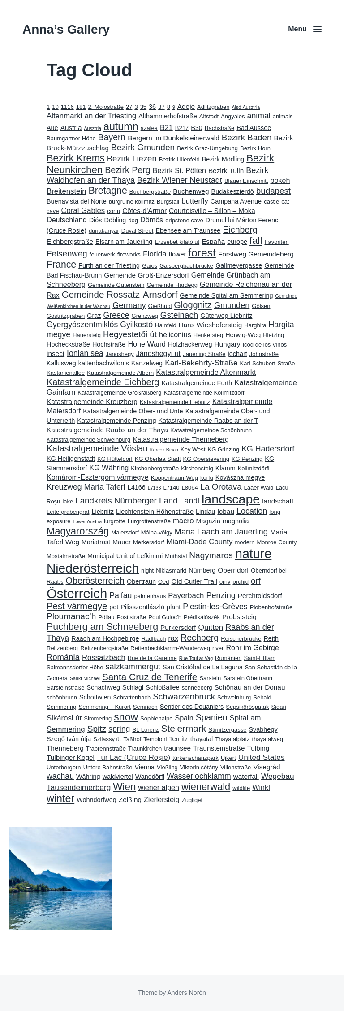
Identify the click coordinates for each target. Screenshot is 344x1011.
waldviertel (118, 776)
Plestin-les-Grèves (215, 606)
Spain (184, 718)
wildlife (241, 788)
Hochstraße (108, 344)
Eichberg (240, 229)
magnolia (236, 521)
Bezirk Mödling (223, 159)
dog (133, 220)
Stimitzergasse (227, 729)
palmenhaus (150, 596)
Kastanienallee (66, 372)
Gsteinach (179, 315)
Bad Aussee (253, 127)
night (147, 570)
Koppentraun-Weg (174, 477)
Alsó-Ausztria (246, 107)
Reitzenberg (62, 648)
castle (271, 201)
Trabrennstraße (106, 748)
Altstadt (209, 116)
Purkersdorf (178, 627)
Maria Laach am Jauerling (221, 531)
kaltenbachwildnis (103, 363)
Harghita (255, 325)
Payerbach (186, 595)
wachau (60, 776)
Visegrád (266, 767)
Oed (163, 581)
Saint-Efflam (259, 658)
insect (55, 353)
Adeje (186, 106)
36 (152, 106)
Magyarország (78, 531)
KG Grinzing (223, 449)
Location (251, 511)
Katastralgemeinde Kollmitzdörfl (204, 392)
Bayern (111, 137)
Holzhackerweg (190, 344)
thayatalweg (267, 739)
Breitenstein (66, 191)
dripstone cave (184, 220)
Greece (116, 315)
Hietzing (273, 335)
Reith (271, 638)
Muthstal (176, 556)
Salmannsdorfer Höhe (75, 667)
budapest (273, 190)
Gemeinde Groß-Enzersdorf (146, 275)
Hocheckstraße (68, 344)
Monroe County (277, 542)
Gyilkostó (136, 324)
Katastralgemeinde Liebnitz (175, 402)
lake (67, 501)
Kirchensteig (197, 468)
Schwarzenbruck (184, 696)
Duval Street (137, 230)
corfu (113, 211)
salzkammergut (132, 666)
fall (255, 240)
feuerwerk (102, 254)
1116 (67, 107)
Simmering (98, 718)
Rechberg (200, 637)
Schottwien (95, 697)
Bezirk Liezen (132, 158)
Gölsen (261, 306)
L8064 (190, 487)
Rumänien (228, 658)
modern (244, 542)
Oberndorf (233, 570)
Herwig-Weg (243, 334)
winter (60, 798)
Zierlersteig (162, 799)
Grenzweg (145, 315)
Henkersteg (208, 335)
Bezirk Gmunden (143, 147)
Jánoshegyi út (158, 353)
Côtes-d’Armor (144, 210)
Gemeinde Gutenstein (116, 285)
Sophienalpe (156, 718)
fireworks (129, 254)
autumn (120, 126)
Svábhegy (263, 729)
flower (177, 254)
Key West (193, 449)
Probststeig (239, 616)
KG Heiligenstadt (71, 458)
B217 (182, 128)
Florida (155, 253)
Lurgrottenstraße (149, 521)
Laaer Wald (259, 487)
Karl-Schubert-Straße (267, 363)
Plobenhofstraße (271, 607)
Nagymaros (211, 555)
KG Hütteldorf (115, 459)
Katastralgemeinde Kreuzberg (92, 401)
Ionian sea (85, 353)
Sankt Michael (85, 678)
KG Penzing (247, 459)
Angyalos (233, 116)
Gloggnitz (193, 305)
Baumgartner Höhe (71, 138)
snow (126, 717)
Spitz (96, 728)
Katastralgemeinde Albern (120, 372)
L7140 (171, 487)
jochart (237, 353)
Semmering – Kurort (104, 706)
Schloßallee (162, 687)
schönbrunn (62, 697)
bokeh (280, 180)
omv (225, 581)
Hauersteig (87, 335)
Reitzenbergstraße (104, 648)
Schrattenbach (131, 697)
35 (143, 107)
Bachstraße (219, 128)
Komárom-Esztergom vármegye (98, 477)
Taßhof (132, 739)
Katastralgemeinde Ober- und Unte (133, 411)
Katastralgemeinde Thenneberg (181, 439)
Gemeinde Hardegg (171, 285)
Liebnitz (102, 511)
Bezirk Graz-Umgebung (207, 148)
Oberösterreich (95, 581)
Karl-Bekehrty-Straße (201, 362)
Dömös (151, 220)
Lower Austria (87, 521)
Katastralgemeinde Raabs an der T (208, 420)
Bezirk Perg (127, 170)
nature (253, 554)
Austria (71, 127)
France (61, 264)
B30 (196, 127)
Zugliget (192, 800)
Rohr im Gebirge (252, 647)
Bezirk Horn (255, 148)
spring (119, 729)
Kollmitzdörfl (254, 468)
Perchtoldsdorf (260, 595)
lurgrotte (114, 521)
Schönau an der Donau (250, 687)
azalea (149, 128)
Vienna (144, 767)
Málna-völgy (156, 532)
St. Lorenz (145, 729)
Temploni (155, 739)
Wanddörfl (149, 776)
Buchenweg (191, 191)
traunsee (177, 748)
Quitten (210, 627)
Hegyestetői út (130, 334)
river (218, 648)
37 (161, 107)
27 (129, 107)
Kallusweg (61, 363)
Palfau (120, 595)
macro (183, 520)
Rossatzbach (103, 657)
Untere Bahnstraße (108, 767)
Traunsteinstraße (219, 748)
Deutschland (67, 220)
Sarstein (210, 678)
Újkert (228, 758)
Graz (94, 315)
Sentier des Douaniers (192, 706)
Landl (189, 500)
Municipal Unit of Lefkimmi (125, 556)
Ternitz (178, 738)
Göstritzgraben (66, 315)
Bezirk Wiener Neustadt (179, 180)
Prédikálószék (202, 617)
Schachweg (103, 687)
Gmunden (231, 305)
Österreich (77, 593)
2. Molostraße (105, 107)
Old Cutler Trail (194, 581)
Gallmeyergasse (238, 265)
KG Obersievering (206, 459)
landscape (231, 499)
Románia (63, 657)
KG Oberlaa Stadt (158, 459)
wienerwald (205, 786)
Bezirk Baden (247, 137)
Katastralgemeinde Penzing (116, 420)
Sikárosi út (64, 718)
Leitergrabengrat (68, 511)
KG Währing (109, 468)
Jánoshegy (120, 354)
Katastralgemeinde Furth (196, 382)
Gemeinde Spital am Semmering (226, 295)
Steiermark (183, 728)
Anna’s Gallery (66, 29)
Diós (95, 220)
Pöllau (106, 617)
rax (173, 638)
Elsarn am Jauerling (123, 241)
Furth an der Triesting (109, 265)
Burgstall (168, 201)
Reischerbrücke (241, 638)
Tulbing (258, 748)
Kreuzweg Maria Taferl (86, 486)
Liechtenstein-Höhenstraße (155, 511)
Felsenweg (67, 253)
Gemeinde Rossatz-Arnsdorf (120, 294)
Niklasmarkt (171, 570)
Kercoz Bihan (164, 449)
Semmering (61, 706)
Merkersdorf (148, 542)
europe (237, 241)
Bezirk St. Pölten (179, 170)
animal (259, 115)
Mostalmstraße (66, 556)
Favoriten (277, 242)
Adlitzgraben (213, 107)
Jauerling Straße (204, 354)
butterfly (194, 201)
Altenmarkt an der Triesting (91, 116)
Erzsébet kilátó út (177, 242)
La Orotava (221, 486)
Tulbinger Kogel (71, 757)
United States (261, 757)
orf (256, 581)
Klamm (225, 468)
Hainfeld (165, 325)
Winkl (261, 787)
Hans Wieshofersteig (210, 325)
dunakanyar (104, 230)
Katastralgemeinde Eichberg (103, 382)
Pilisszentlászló (142, 607)
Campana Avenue (236, 201)
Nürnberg (202, 570)
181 (81, 107)
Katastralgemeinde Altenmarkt (206, 372)
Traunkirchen (145, 748)
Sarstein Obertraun (247, 678)
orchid (240, 581)
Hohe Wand (147, 344)
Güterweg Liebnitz (226, 315)
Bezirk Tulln (226, 170)
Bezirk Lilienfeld (179, 159)
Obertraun (141, 581)
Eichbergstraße (70, 241)
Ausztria (92, 128)
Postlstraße (131, 617)
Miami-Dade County (199, 542)
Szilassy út (107, 739)
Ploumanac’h (71, 616)
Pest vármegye (77, 606)
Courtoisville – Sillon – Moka (212, 210)
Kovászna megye (240, 477)
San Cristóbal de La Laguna (203, 667)
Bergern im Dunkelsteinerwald (173, 138)
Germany (129, 305)
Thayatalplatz (232, 739)
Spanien (212, 717)
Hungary (227, 344)
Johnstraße (264, 354)
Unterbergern (64, 767)
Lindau (205, 511)
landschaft (277, 501)
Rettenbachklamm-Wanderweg (170, 648)
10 (55, 107)
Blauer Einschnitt (246, 181)
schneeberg (197, 687)
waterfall (246, 776)
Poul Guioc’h (164, 617)
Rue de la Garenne (152, 658)
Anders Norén (186, 992)
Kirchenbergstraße (155, 468)
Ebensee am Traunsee (187, 230)
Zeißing (130, 799)
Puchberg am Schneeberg (102, 626)
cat (285, 201)
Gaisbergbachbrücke (186, 265)
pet (113, 607)
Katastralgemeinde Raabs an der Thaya (107, 430)
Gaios (149, 265)
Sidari (278, 706)
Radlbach (154, 638)
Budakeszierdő (232, 191)
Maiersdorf (124, 532)
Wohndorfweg (96, 799)
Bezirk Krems (76, 158)
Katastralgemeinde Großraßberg (119, 392)
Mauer (121, 542)
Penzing (220, 595)
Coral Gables (83, 210)
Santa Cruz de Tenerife (150, 677)
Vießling (167, 767)
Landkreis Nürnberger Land (126, 500)
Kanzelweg (147, 363)
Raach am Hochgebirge (105, 638)
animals (283, 116)
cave (53, 211)
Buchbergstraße (150, 191)
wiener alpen (158, 787)
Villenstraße (235, 767)
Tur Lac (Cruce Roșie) (133, 757)
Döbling (115, 220)
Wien (124, 786)
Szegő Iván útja (69, 738)
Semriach (145, 706)
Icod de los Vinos (265, 344)
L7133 (154, 487)
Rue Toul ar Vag (196, 658)
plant (174, 607)
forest (202, 253)
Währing (88, 776)
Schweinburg (234, 697)
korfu (206, 477)
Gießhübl (160, 306)
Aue (52, 127)
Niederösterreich (93, 568)
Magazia (208, 521)
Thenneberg (65, 748)
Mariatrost (96, 542)
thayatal (201, 738)
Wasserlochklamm (199, 776)
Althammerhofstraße (167, 116)
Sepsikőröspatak (247, 706)
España (213, 241)
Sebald (262, 697)
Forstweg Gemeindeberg (256, 254)
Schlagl (132, 687)
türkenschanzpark (195, 758)
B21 (166, 127)
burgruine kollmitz (132, 201)
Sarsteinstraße (66, 687)
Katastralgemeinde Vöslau (97, 448)
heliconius (175, 334)
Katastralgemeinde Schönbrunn (211, 430)
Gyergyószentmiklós (82, 324)
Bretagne (107, 190)
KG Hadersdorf (267, 448)
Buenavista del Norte (77, 201)
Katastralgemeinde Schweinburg (88, 439)
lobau (225, 511)
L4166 (137, 487)
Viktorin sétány (199, 767)
